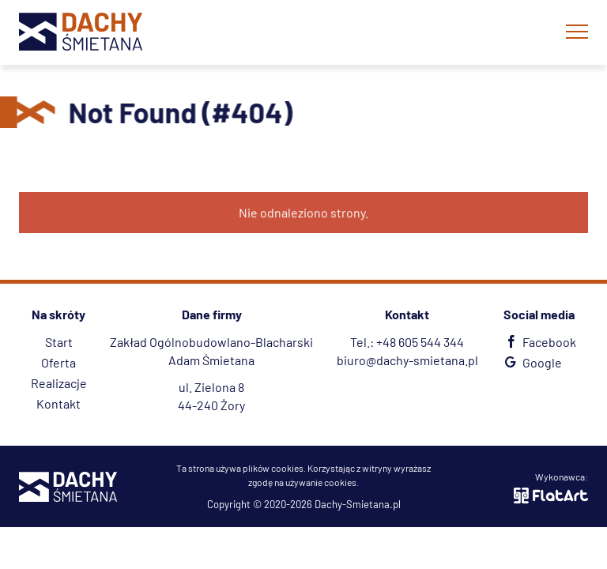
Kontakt (58, 403)
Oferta (58, 362)
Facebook (538, 341)
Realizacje (59, 382)
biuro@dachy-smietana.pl (407, 359)
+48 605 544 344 (420, 341)
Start (59, 341)
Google (531, 362)
